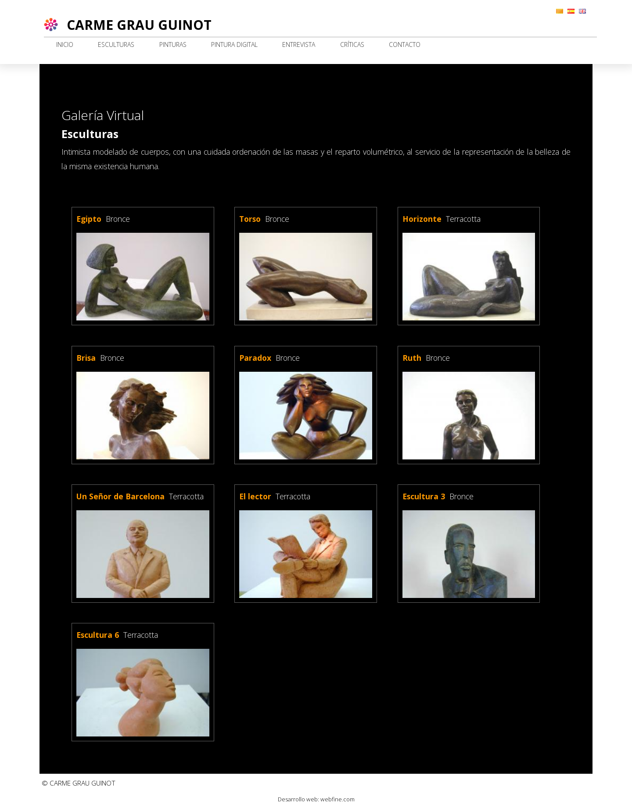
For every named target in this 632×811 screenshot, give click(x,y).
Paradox (255, 357)
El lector (255, 496)
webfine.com (337, 799)
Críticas (352, 44)
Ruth (411, 357)
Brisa (86, 357)
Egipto (88, 218)
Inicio (64, 44)
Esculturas (116, 44)
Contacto (404, 44)
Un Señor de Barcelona (120, 496)
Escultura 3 (423, 496)
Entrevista (298, 44)
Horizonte (422, 218)
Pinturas (173, 44)
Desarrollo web (298, 799)
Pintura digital (234, 44)
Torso (250, 218)
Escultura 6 (97, 635)
